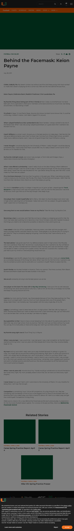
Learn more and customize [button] (13, 527)
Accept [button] (67, 527)
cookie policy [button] (37, 509)
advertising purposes (24, 515)
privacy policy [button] (67, 505)
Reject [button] (56, 527)
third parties (35, 511)
